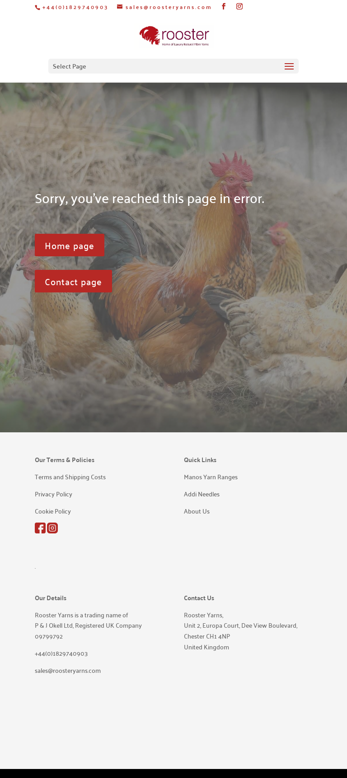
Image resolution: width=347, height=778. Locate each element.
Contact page (73, 281)
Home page (69, 245)
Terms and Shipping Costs (70, 476)
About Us (197, 511)
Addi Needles (202, 494)
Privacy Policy (53, 494)
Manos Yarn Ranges (211, 476)
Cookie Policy (53, 511)
